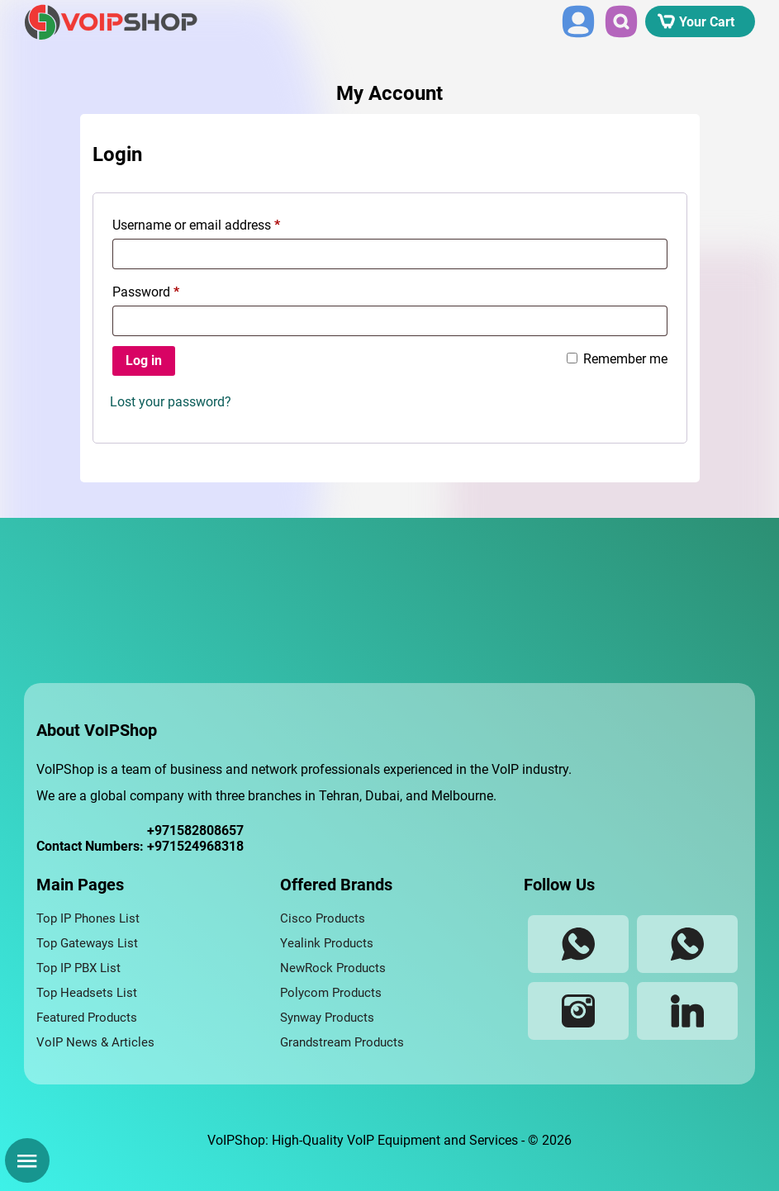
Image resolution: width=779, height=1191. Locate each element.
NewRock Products (333, 968)
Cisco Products (322, 918)
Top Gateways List (87, 943)
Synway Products (327, 1017)
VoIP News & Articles (95, 1042)
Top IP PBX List (78, 968)
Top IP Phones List (88, 918)
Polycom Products (331, 992)
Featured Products (86, 1017)
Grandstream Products (342, 1042)
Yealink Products (326, 943)
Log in (144, 360)
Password (145, 292)
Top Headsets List (86, 992)
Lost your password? (170, 402)
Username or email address (196, 225)
